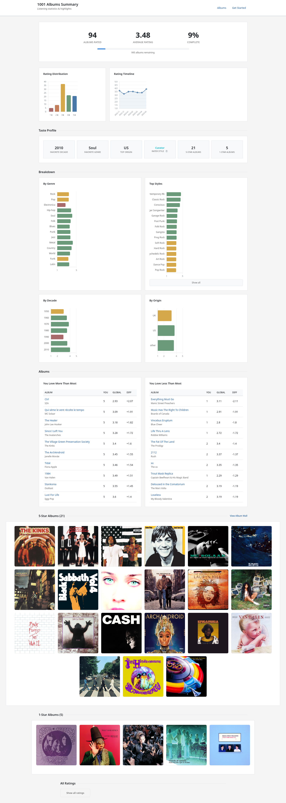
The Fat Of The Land (163, 441)
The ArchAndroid (54, 452)
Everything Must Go (162, 399)
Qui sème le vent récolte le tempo (64, 410)
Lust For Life (52, 495)
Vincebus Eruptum (161, 420)
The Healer (51, 420)
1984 (48, 473)
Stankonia (50, 484)
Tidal (48, 463)
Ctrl (47, 399)
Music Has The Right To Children (170, 410)
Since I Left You (54, 431)
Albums (221, 8)
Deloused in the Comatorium (168, 484)
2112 (154, 452)
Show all (196, 282)
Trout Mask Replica (162, 473)
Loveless (156, 495)
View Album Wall (238, 515)
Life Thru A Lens (160, 431)
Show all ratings (75, 793)
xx (152, 463)
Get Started (239, 8)
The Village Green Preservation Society (67, 441)
